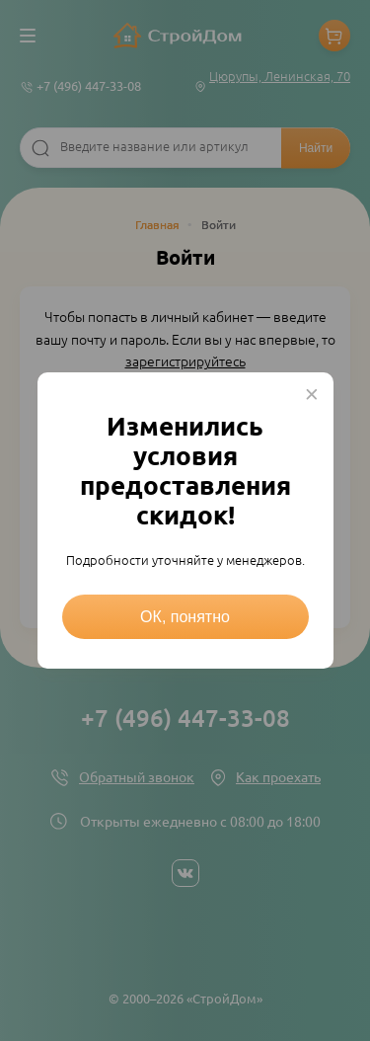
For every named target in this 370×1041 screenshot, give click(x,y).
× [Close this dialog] (312, 394)
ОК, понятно (185, 616)
